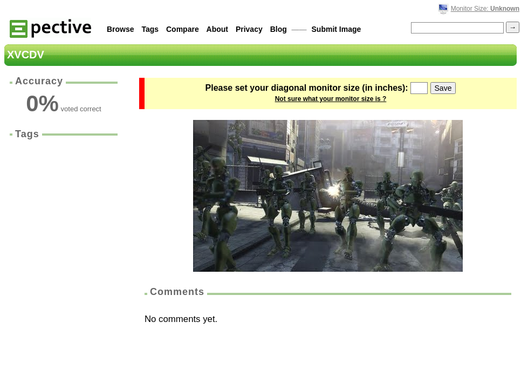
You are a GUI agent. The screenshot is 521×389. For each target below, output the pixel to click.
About (217, 29)
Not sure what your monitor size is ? (331, 99)
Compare (182, 29)
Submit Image (336, 29)
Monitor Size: (485, 8)
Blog (278, 29)
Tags (150, 29)
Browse (120, 29)
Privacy (249, 29)
